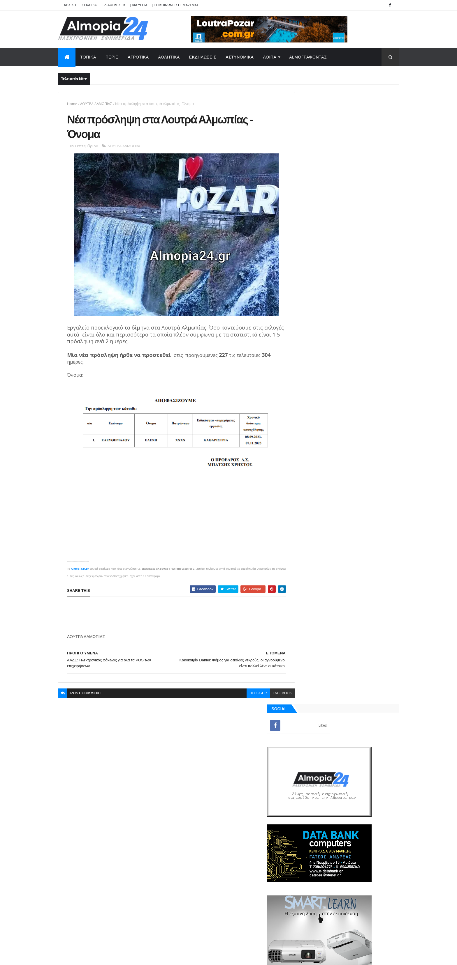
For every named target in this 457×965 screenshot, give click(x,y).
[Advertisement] (173, 617)
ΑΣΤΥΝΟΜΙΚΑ (240, 57)
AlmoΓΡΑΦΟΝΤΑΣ (308, 57)
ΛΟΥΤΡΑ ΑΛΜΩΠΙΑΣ (96, 103)
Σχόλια (372, 672)
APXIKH (70, 5)
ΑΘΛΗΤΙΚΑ (169, 57)
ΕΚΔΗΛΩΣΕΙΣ (203, 57)
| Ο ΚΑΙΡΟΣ (89, 5)
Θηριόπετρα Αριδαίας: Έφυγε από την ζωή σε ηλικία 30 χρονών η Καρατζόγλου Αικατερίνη (357, 465)
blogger (245, 695)
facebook (269, 695)
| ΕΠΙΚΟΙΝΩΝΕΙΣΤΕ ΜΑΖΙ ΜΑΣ (175, 5)
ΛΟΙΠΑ (269, 57)
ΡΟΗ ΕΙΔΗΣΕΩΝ (320, 672)
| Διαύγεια (138, 5)
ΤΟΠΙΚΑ (88, 57)
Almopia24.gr (80, 570)
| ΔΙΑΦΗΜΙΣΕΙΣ (114, 5)
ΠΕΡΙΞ (112, 57)
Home (72, 103)
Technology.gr (149, 957)
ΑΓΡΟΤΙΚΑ (138, 57)
